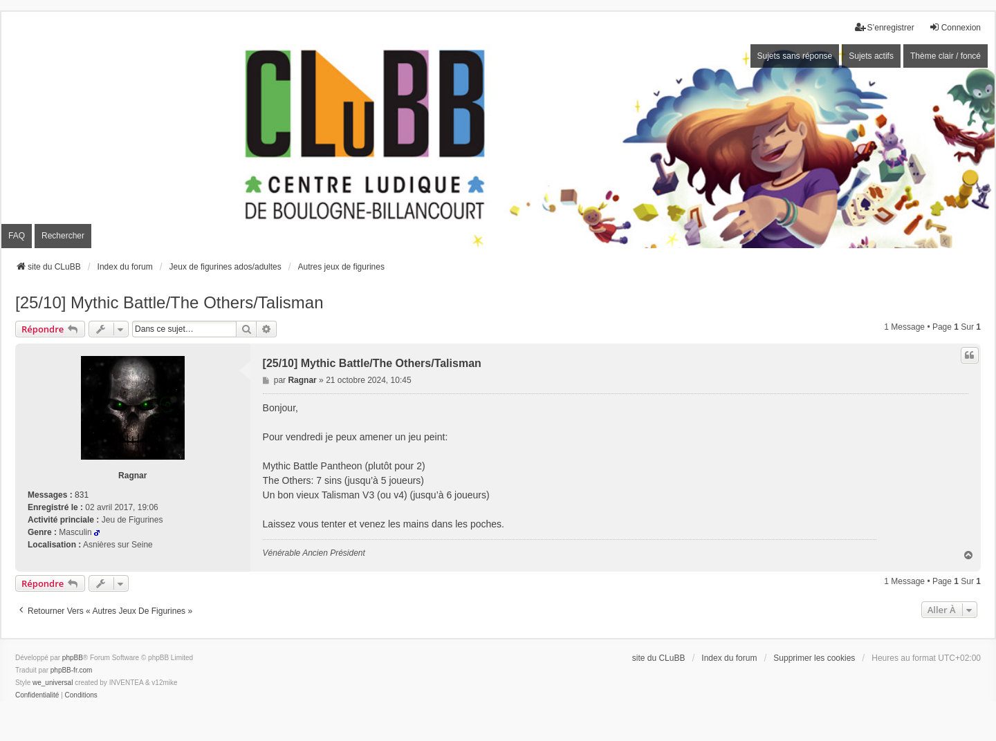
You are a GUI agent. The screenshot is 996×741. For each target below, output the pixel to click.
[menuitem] (37, 695)
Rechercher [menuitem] (63, 236)
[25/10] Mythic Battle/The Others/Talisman (169, 302)
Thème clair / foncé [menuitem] (945, 56)
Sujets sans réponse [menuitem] (795, 56)
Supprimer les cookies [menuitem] (814, 658)
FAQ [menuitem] (16, 236)
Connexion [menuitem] (955, 27)
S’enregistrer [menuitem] (884, 27)
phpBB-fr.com (71, 670)
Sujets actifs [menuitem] (871, 56)
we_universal (53, 682)
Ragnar (132, 475)
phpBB (72, 658)
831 (82, 495)
